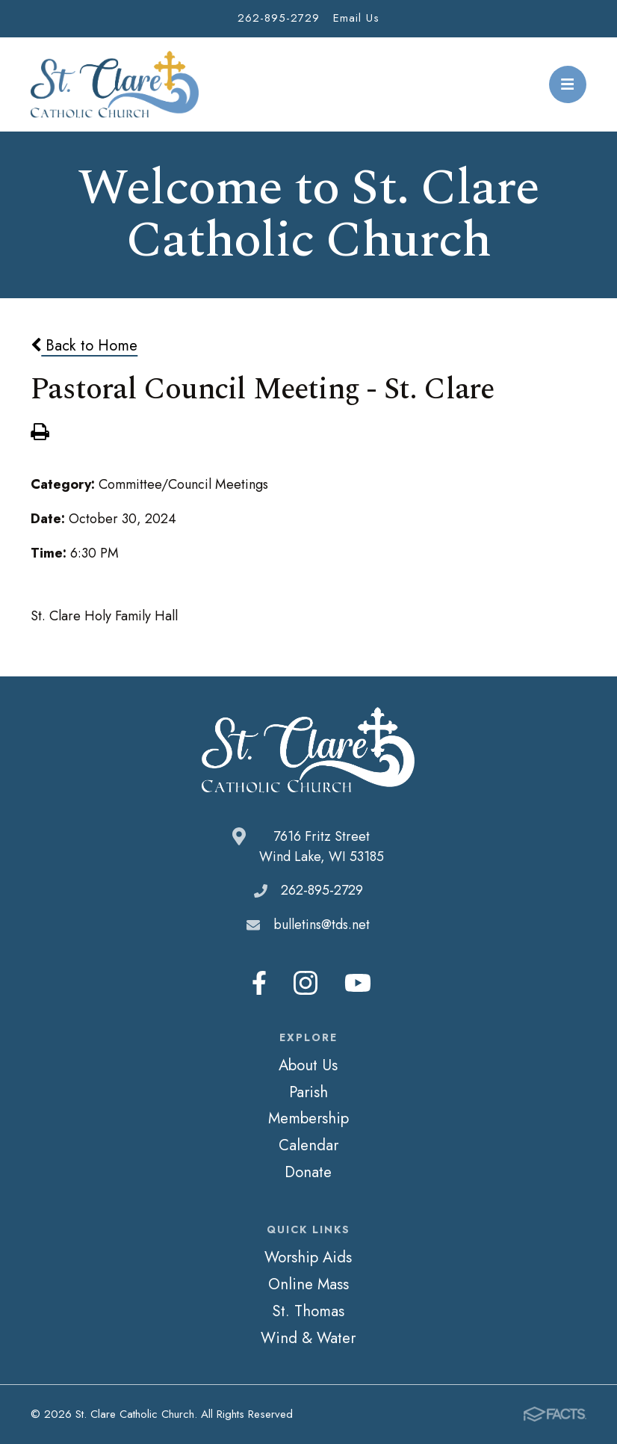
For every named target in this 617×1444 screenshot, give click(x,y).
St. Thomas (308, 1311)
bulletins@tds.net (321, 924)
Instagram (305, 983)
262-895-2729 (279, 18)
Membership (308, 1118)
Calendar (308, 1145)
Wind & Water (308, 1338)
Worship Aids (308, 1257)
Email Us (356, 18)
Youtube (357, 983)
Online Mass (308, 1284)
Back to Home (84, 345)
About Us (308, 1065)
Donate (308, 1172)
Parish (308, 1092)
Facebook (259, 983)
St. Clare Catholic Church (115, 84)
